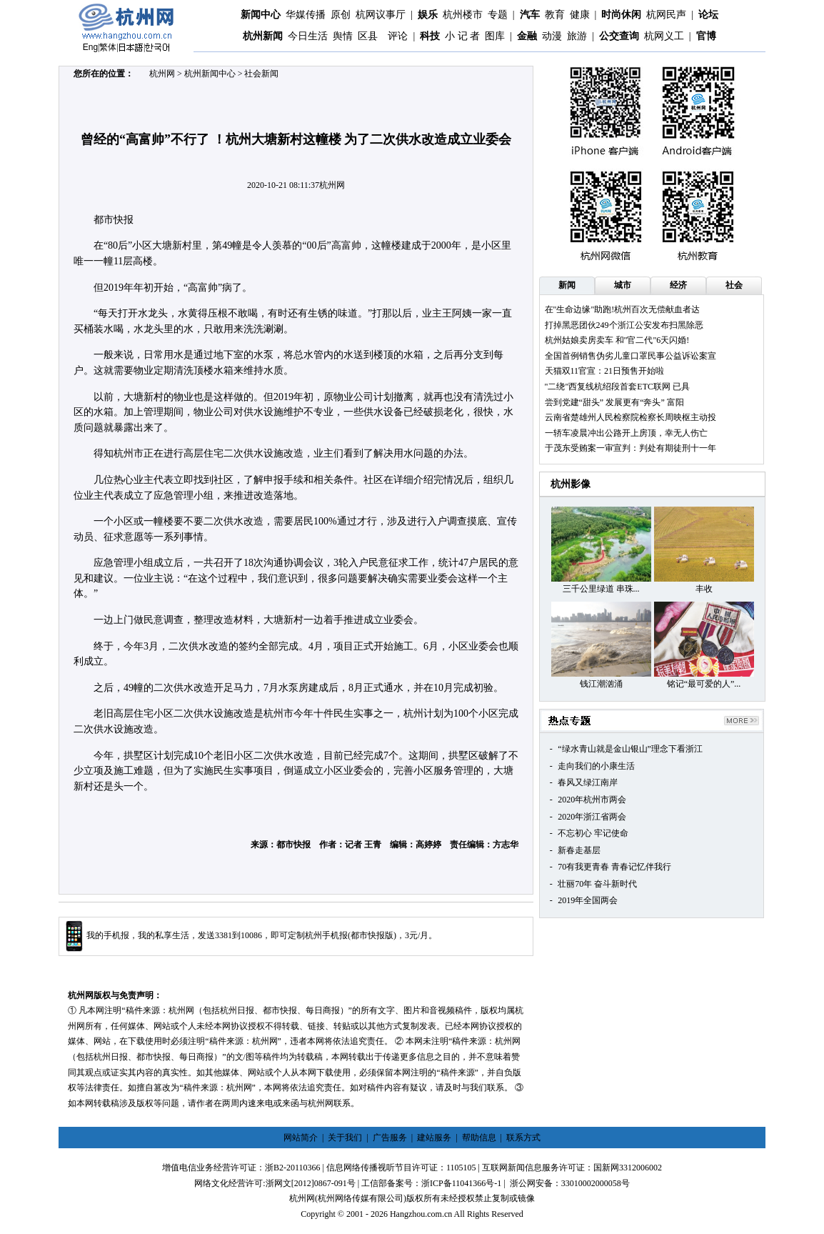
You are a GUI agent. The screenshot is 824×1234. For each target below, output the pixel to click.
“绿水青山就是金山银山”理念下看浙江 (630, 749)
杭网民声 (666, 14)
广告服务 (390, 1138)
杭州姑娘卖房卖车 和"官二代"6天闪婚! (617, 340)
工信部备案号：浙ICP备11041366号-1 (431, 1183)
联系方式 (523, 1138)
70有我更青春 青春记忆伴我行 (614, 867)
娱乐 (428, 14)
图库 (495, 36)
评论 (398, 36)
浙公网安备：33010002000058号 (570, 1183)
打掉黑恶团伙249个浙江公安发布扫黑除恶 (624, 325)
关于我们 (345, 1138)
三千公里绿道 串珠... (601, 589)
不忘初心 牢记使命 (593, 833)
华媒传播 (306, 14)
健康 (580, 14)
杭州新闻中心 (210, 74)
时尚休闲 (621, 14)
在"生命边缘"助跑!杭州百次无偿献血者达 (622, 309)
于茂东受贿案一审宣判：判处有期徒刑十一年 (630, 448)
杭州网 (162, 74)
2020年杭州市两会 (592, 800)
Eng (90, 47)
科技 (430, 36)
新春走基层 (579, 850)
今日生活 (308, 36)
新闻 (567, 285)
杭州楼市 (463, 14)
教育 (555, 14)
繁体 (107, 47)
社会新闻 (261, 74)
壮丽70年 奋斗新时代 (597, 884)
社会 (734, 285)
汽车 (530, 14)
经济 (678, 285)
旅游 (577, 36)
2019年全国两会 (588, 900)
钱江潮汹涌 (601, 684)
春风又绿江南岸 (588, 782)
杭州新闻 (263, 36)
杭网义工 (664, 36)
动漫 (552, 36)
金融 (527, 36)
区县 (368, 36)
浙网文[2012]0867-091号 (311, 1183)
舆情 (343, 36)
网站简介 (300, 1138)
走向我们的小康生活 (596, 766)
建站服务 (434, 1138)
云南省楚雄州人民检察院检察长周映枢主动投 (630, 417)
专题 (498, 14)
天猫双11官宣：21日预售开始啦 (605, 371)
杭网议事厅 (381, 14)
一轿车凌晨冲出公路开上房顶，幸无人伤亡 (626, 433)
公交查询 (619, 36)
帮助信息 (479, 1138)
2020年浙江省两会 (592, 817)
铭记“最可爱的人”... (704, 684)
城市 (622, 285)
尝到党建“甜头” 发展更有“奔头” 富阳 (614, 402)
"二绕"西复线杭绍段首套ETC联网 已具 (617, 387)
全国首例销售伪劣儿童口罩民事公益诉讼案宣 (630, 356)
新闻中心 (261, 14)
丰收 (704, 589)
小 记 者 (462, 36)
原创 (341, 14)
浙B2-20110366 (293, 1168)
